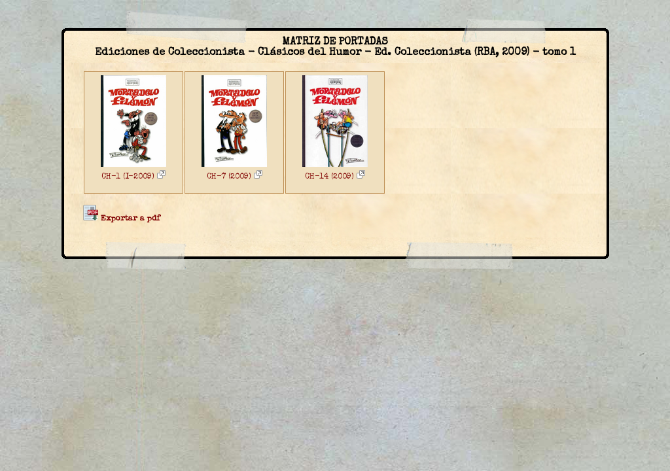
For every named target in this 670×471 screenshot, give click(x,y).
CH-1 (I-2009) (133, 177)
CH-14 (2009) (335, 177)
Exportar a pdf (121, 219)
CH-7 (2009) (234, 177)
